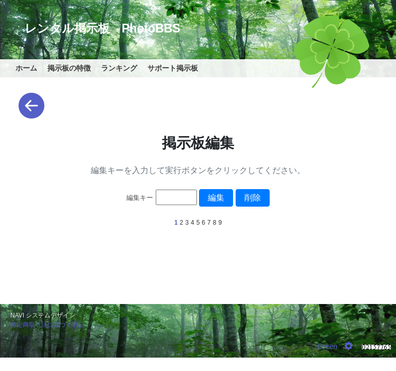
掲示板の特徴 (69, 68)
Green (327, 346)
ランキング (119, 68)
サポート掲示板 (172, 68)
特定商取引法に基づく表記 (47, 324)
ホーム (26, 68)
